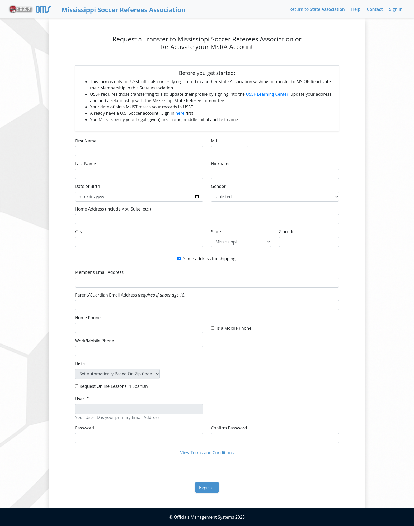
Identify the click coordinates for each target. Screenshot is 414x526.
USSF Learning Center (267, 94)
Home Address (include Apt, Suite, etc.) (113, 209)
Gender (218, 186)
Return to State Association (317, 9)
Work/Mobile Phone (94, 341)
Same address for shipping (209, 258)
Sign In (396, 9)
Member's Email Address (99, 272)
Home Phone (88, 318)
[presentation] (207, 468)
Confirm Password (229, 428)
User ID (82, 399)
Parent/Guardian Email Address (130, 295)
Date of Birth (87, 186)
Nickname (221, 163)
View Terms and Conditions (207, 453)
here (180, 113)
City (78, 232)
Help (356, 9)
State (216, 232)
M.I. (214, 141)
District (82, 363)
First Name (85, 141)
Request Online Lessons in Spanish (113, 386)
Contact (375, 9)
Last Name (85, 163)
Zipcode (287, 232)
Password (84, 428)
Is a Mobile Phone (234, 328)
